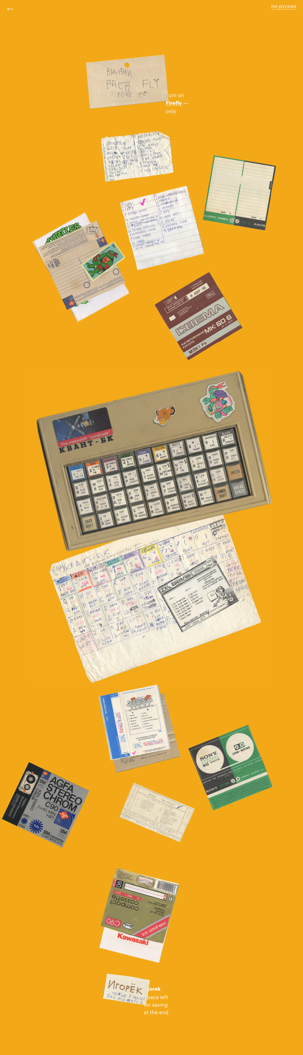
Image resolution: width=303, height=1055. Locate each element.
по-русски (283, 5)
